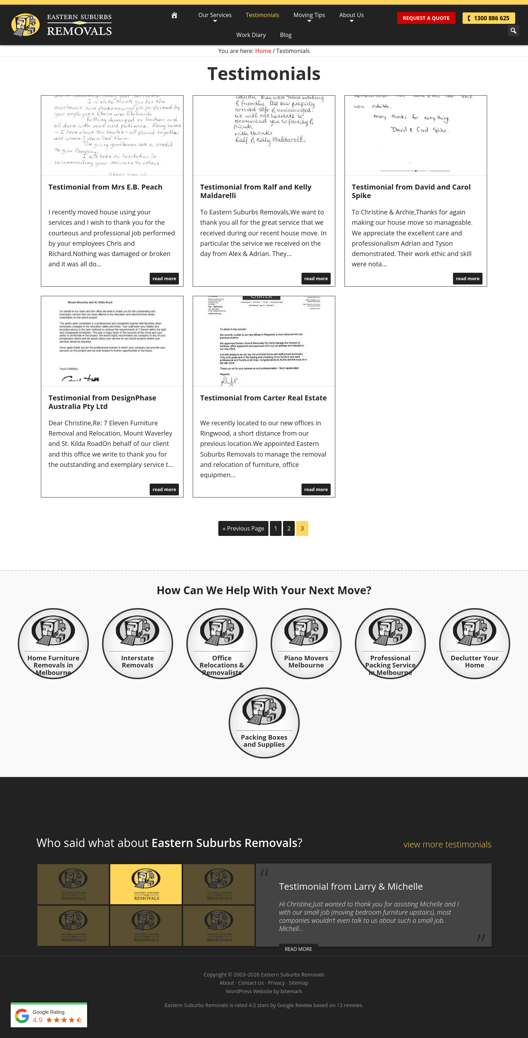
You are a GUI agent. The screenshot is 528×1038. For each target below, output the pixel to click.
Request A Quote (426, 18)
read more (164, 278)
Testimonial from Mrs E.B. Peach (105, 187)
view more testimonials (447, 844)
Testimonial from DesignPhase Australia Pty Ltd (102, 402)
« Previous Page (243, 528)
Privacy (276, 982)
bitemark (291, 991)
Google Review (294, 1005)
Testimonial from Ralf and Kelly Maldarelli (255, 191)
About (227, 982)
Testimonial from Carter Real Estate (263, 398)
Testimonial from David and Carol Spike (411, 191)
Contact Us (251, 982)
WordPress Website (249, 991)
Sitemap (298, 982)
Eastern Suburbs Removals (60, 25)
